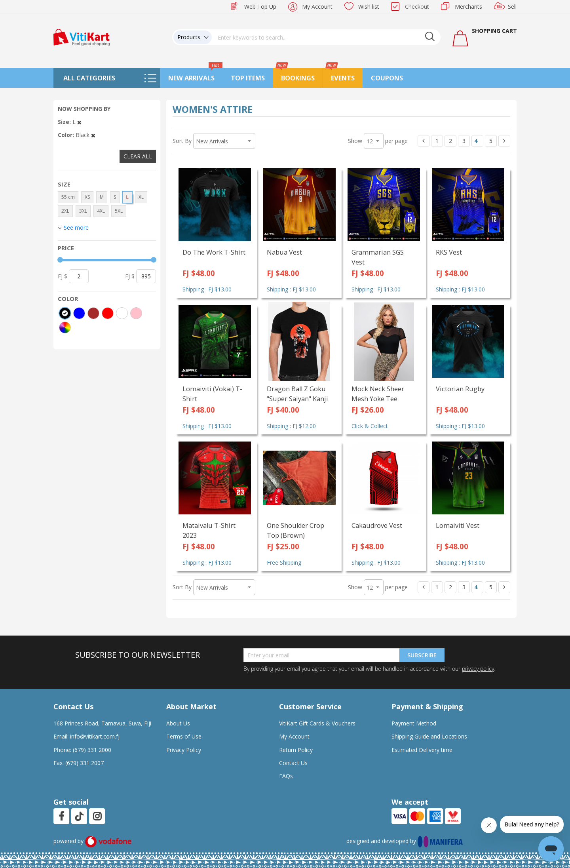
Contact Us (293, 763)
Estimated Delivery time (421, 750)
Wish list (368, 6)
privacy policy (478, 668)
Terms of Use (183, 736)
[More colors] (65, 327)
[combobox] (326, 37)
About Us (178, 723)
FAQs (286, 776)
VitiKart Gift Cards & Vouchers (317, 723)
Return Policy (296, 750)
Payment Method (413, 723)
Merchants (468, 6)
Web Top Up (260, 6)
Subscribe (422, 655)
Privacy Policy (183, 750)
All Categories (89, 78)
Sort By (182, 141)
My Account (317, 6)
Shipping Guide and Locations (429, 736)
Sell (512, 6)
